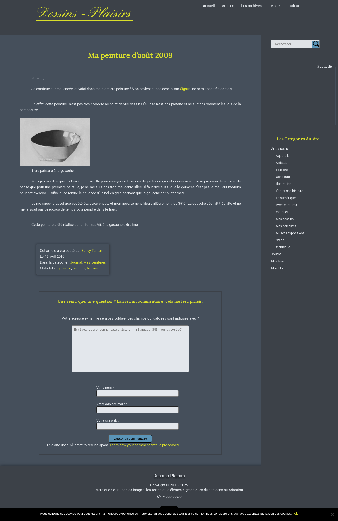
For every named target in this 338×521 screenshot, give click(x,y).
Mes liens (277, 261)
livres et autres (286, 205)
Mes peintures (95, 262)
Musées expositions (290, 233)
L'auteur (293, 6)
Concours (283, 177)
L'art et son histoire (289, 191)
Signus (185, 89)
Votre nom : (105, 387)
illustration (283, 184)
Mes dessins (285, 219)
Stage (280, 240)
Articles (228, 6)
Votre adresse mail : (111, 404)
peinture (79, 268)
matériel (282, 212)
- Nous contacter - (169, 497)
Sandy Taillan (91, 251)
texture (92, 268)
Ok (296, 513)
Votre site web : (107, 420)
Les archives (251, 6)
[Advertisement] (300, 99)
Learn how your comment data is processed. (145, 445)
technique (283, 247)
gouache (64, 268)
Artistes (281, 163)
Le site (274, 6)
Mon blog (278, 268)
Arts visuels (279, 149)
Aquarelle (282, 156)
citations (282, 170)
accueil (209, 6)
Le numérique (286, 198)
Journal (76, 262)
